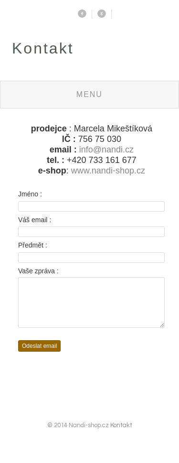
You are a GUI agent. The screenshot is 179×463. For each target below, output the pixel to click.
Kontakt (121, 434)
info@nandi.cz (106, 149)
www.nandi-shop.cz (108, 170)
